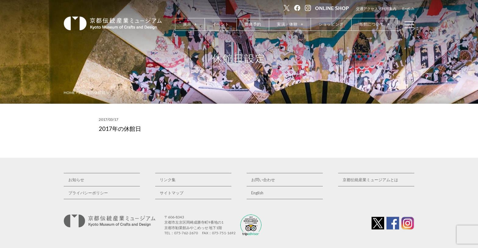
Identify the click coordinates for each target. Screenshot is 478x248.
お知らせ (76, 179)
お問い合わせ (263, 179)
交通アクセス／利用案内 (376, 8)
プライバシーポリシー (88, 192)
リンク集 (168, 179)
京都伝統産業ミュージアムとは (370, 179)
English (408, 8)
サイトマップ (172, 192)
